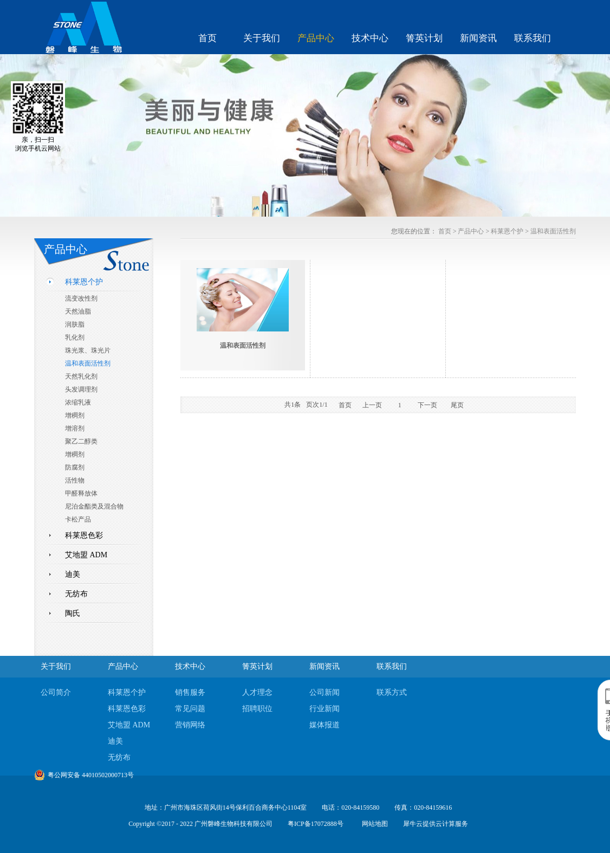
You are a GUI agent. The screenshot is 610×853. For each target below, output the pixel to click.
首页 (207, 38)
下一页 (427, 405)
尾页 (457, 405)
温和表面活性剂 (553, 231)
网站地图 (373, 824)
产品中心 (471, 231)
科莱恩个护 (507, 231)
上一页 (372, 405)
